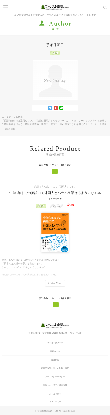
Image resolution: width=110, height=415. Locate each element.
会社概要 (55, 360)
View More (56, 283)
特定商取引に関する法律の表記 (55, 368)
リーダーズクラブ (55, 343)
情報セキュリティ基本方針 (55, 385)
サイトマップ (55, 402)
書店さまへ (55, 351)
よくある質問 (55, 393)
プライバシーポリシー (55, 377)
